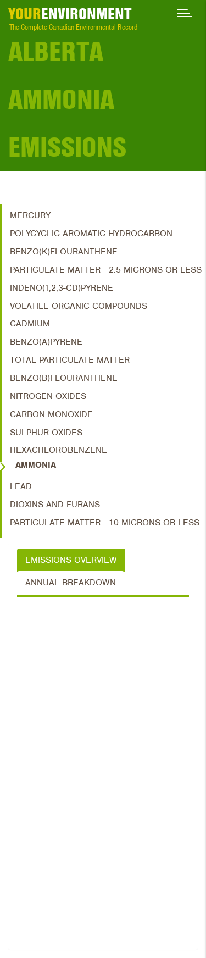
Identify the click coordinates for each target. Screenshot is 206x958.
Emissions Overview (71, 560)
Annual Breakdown (70, 582)
